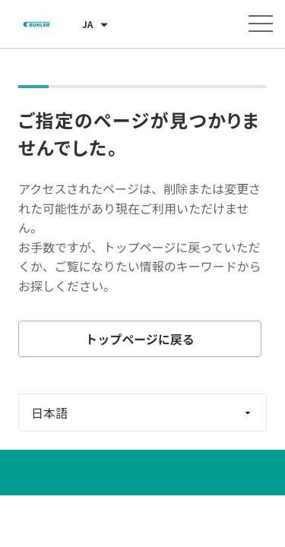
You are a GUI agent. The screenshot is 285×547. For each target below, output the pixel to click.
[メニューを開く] (260, 23)
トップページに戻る (140, 339)
